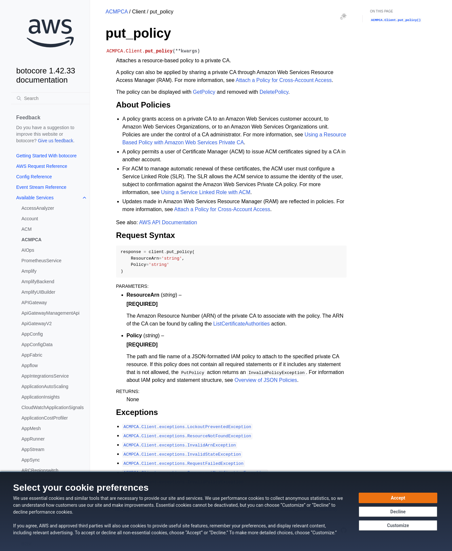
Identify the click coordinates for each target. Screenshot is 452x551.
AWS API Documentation (168, 222)
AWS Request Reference (41, 166)
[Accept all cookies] (398, 498)
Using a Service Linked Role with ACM (205, 192)
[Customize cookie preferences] (398, 525)
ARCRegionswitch (40, 470)
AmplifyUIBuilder (38, 292)
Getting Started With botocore (46, 155)
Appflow (30, 365)
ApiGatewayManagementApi (51, 313)
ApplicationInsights (41, 397)
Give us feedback (55, 140)
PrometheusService (42, 260)
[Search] (50, 98)
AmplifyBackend (38, 281)
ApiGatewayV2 (37, 323)
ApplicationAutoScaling (45, 386)
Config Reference (34, 176)
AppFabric (32, 355)
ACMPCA (32, 239)
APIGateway (34, 302)
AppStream (33, 449)
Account (30, 218)
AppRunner (33, 439)
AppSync (31, 459)
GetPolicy (204, 92)
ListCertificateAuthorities (241, 323)
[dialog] (226, 511)
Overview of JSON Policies (265, 380)
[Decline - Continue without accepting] (398, 511)
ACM (27, 229)
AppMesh (31, 428)
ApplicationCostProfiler (45, 418)
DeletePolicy (274, 92)
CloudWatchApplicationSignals (53, 407)
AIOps (28, 250)
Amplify (29, 271)
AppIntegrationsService (45, 376)
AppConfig (32, 334)
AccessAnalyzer (38, 208)
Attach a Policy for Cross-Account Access (284, 80)
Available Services (35, 197)
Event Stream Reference (41, 187)
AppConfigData (37, 344)
